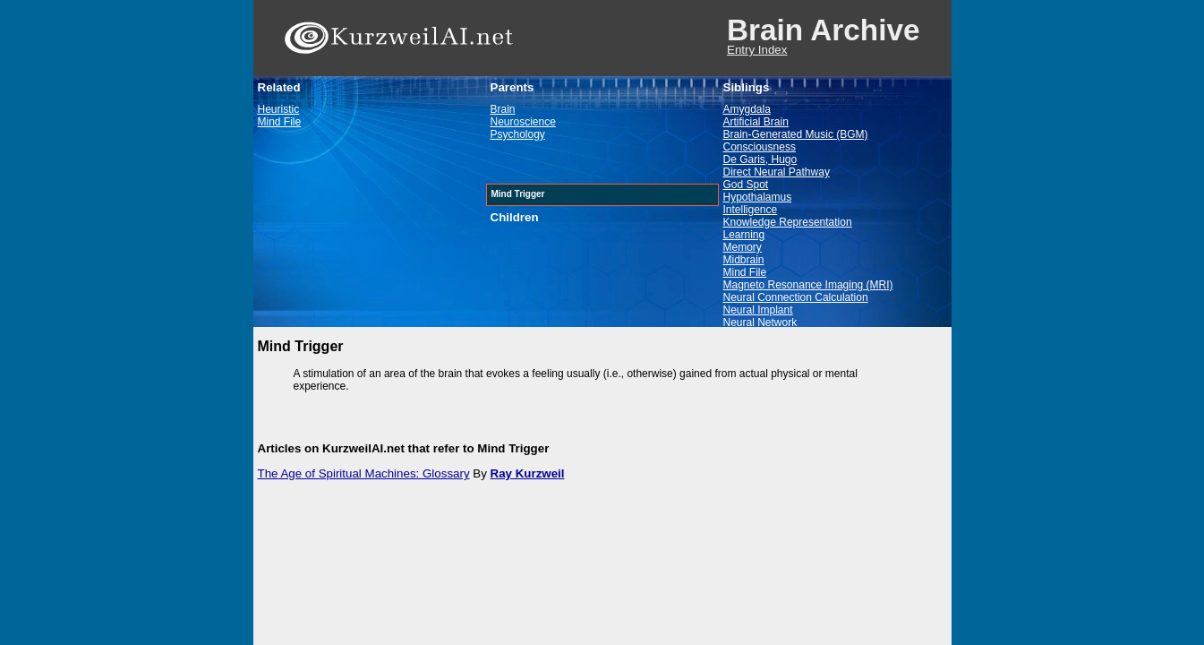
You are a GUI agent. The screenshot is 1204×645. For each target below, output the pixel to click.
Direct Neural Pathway (776, 172)
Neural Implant (758, 310)
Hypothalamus (757, 197)
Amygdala (747, 109)
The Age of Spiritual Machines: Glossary (364, 473)
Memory (742, 247)
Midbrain (743, 260)
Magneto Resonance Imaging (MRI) (808, 285)
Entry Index (757, 49)
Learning (744, 234)
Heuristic (279, 109)
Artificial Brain (756, 122)
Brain (503, 109)
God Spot (746, 184)
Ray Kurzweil (528, 473)
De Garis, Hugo (760, 159)
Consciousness (759, 147)
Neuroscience (523, 122)
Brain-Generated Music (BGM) (795, 134)
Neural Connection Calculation (795, 297)
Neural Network (760, 322)
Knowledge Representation (787, 222)
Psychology (518, 134)
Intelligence (750, 209)
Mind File (280, 122)
